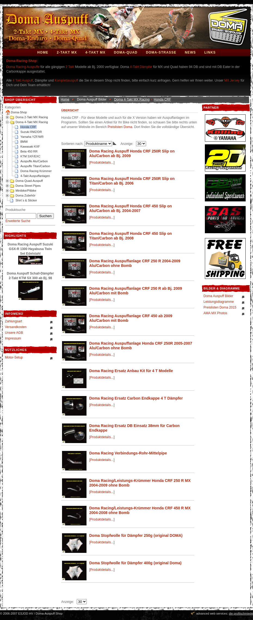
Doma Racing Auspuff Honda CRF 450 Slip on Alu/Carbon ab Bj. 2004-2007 (130, 208)
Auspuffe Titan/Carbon (35, 166)
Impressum (13, 338)
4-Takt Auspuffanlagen (35, 175)
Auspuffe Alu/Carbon (34, 161)
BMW (24, 141)
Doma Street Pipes (28, 185)
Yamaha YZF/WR (32, 136)
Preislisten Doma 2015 (219, 307)
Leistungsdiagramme (218, 302)
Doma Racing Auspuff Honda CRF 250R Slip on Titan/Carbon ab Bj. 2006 (132, 180)
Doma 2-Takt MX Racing (32, 117)
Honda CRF (28, 127)
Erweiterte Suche (17, 221)
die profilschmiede (241, 613)
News (190, 52)
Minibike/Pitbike (26, 190)
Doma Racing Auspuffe (23, 67)
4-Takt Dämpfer (141, 67)
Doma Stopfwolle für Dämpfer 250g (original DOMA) (136, 535)
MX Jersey (232, 80)
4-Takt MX (95, 52)
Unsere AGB (14, 333)
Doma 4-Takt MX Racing (32, 122)
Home (42, 52)
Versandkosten (15, 327)
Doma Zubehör (25, 195)
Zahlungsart (13, 321)
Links (210, 52)
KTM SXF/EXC (30, 156)
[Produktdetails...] (102, 162)
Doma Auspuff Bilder (218, 296)
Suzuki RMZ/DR (31, 131)
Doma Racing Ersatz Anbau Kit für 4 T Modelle (131, 371)
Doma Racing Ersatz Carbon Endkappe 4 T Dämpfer (136, 398)
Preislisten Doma (120, 127)
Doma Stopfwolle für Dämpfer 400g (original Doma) (135, 563)
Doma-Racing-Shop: (22, 61)
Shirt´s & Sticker (26, 200)
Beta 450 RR (29, 151)
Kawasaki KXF (30, 146)
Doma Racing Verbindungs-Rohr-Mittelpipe (128, 453)
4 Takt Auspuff (23, 80)
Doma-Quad (126, 52)
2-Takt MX (67, 52)
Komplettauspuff (66, 80)
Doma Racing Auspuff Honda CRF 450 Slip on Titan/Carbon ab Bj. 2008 (130, 235)
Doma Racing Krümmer (36, 171)
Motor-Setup (14, 357)
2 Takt (70, 67)
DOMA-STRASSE (161, 52)
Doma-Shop (19, 112)
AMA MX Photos (215, 313)
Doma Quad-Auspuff (29, 180)
